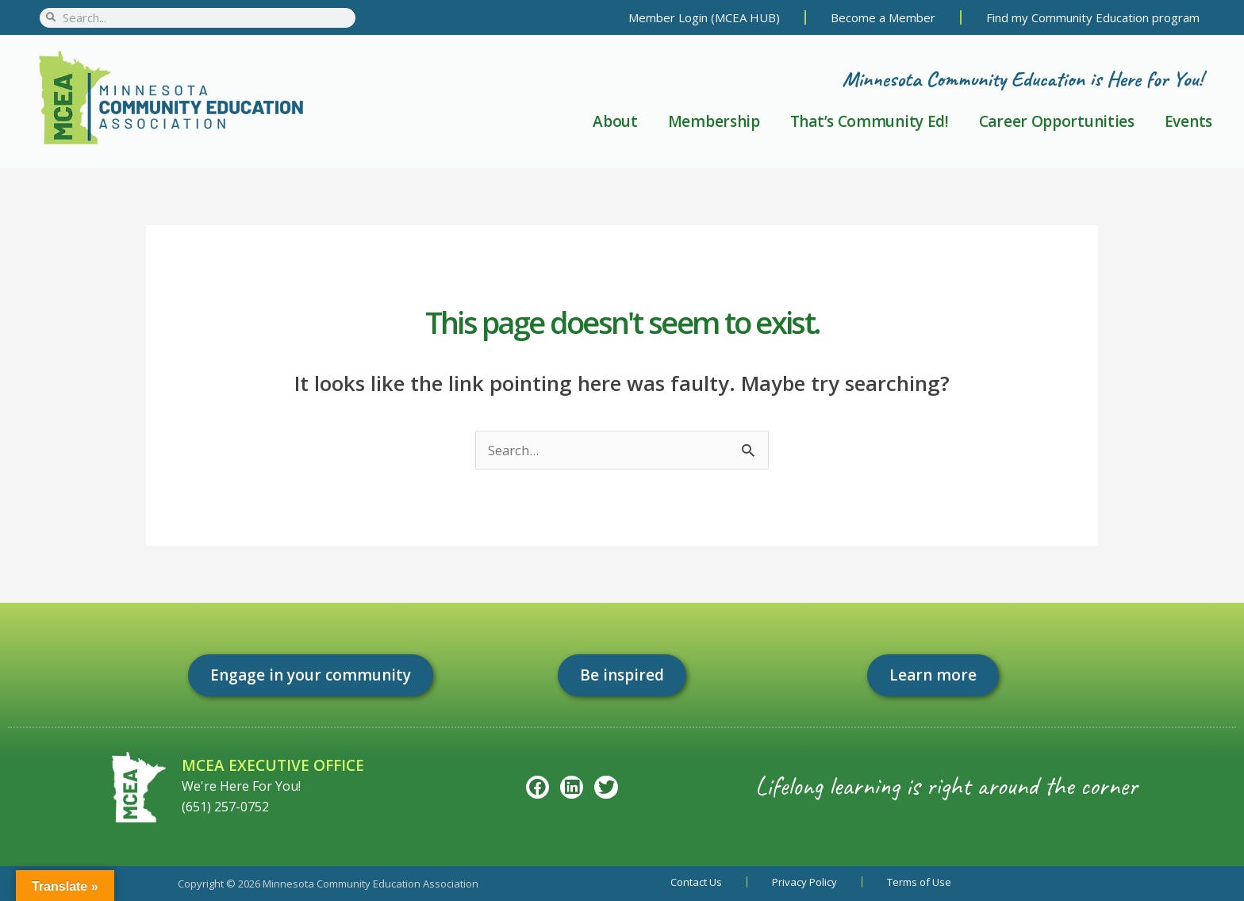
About (615, 121)
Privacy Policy (804, 882)
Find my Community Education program (1093, 17)
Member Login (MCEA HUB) (704, 17)
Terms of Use (919, 882)
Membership (714, 121)
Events (1188, 121)
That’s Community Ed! (869, 121)
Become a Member (883, 17)
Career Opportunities (1057, 121)
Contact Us (696, 882)
